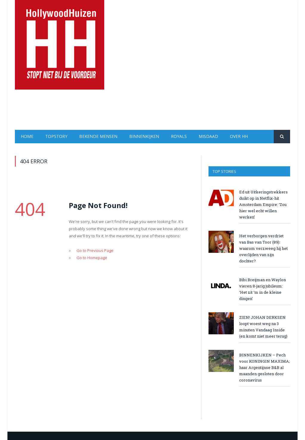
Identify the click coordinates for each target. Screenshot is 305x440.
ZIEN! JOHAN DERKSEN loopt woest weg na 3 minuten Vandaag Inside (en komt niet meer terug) (263, 327)
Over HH (239, 136)
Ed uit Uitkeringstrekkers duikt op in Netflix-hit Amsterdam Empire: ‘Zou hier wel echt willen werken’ (263, 204)
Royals (179, 136)
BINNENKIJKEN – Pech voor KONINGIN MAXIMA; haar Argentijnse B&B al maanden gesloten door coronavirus (264, 367)
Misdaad (208, 136)
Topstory (56, 136)
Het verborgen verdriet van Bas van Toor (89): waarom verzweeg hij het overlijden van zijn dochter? (263, 248)
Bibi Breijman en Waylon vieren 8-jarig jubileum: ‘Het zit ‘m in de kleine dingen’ (262, 289)
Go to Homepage (92, 257)
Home (27, 136)
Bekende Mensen (98, 136)
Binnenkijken (144, 136)
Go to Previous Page (95, 250)
